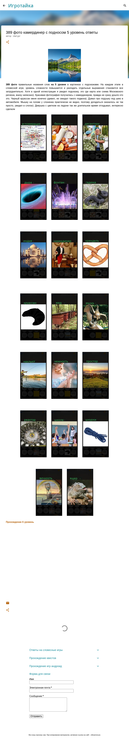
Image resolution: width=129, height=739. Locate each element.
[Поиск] (125, 5)
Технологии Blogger (64, 729)
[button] (7, 42)
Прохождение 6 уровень (20, 522)
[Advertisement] (64, 562)
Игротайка (20, 5)
